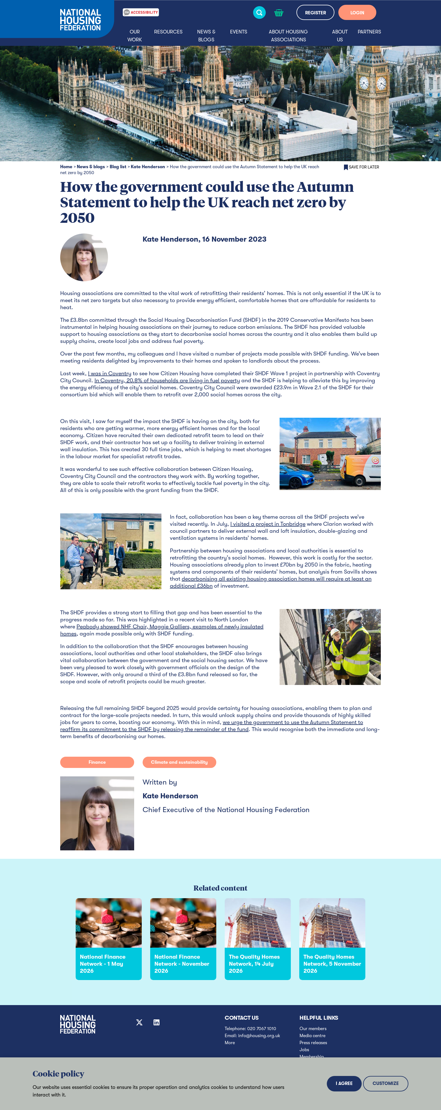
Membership (312, 1056)
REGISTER (315, 12)
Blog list (118, 166)
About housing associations (288, 35)
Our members (313, 1028)
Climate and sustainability (179, 762)
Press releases (313, 1042)
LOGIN (357, 12)
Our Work (134, 35)
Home (66, 166)
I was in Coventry (109, 373)
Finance (97, 762)
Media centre (312, 1035)
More (230, 1042)
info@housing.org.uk (259, 1035)
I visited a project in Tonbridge (267, 524)
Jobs (304, 1049)
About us (340, 35)
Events (238, 32)
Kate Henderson (148, 166)
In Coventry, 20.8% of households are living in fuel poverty (167, 380)
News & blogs (206, 35)
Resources (168, 32)
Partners (369, 32)
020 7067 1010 (261, 1028)
